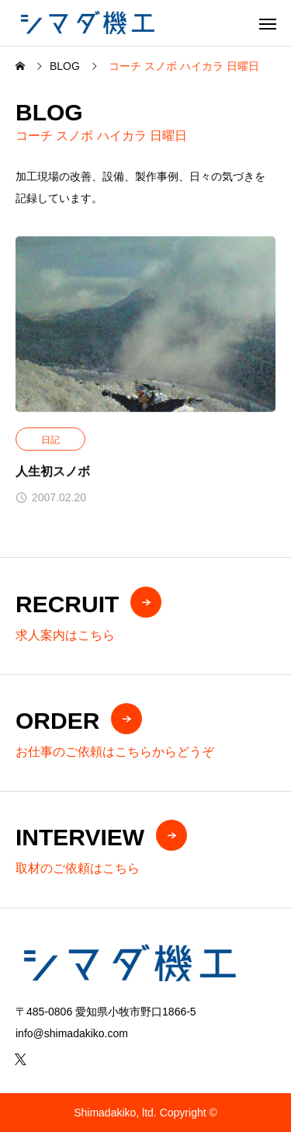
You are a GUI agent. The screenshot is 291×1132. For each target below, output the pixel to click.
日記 (50, 440)
